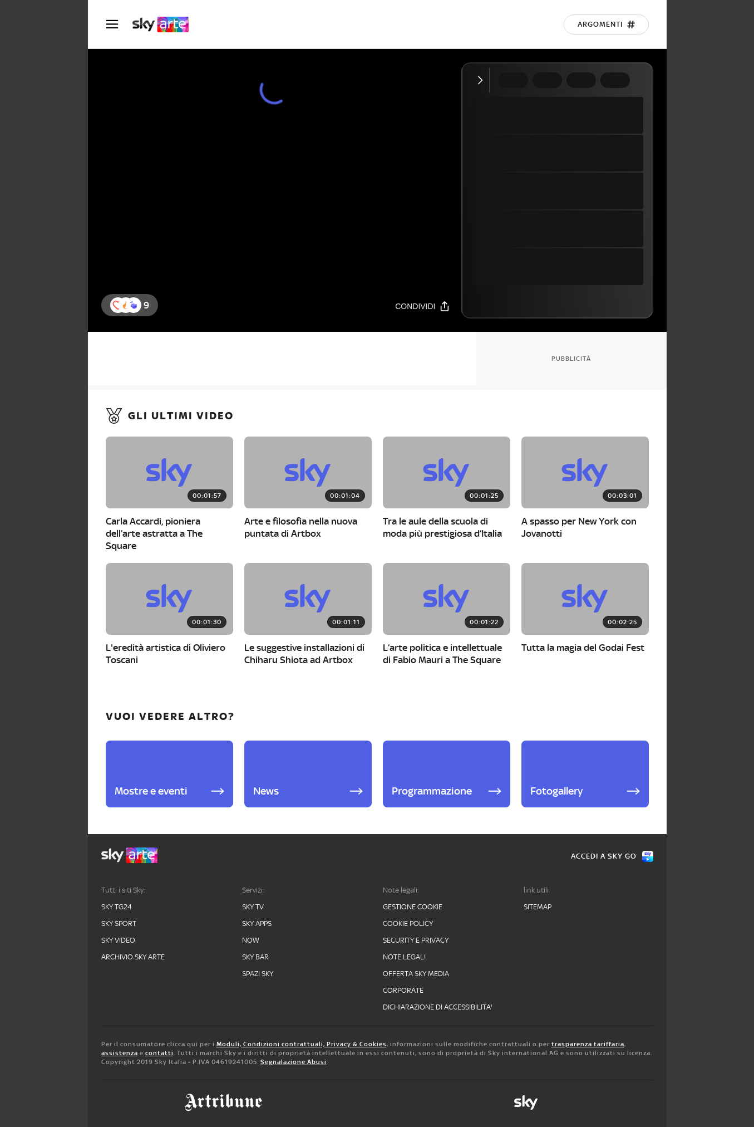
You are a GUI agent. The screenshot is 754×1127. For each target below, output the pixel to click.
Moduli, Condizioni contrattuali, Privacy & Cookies (301, 1044)
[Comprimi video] (483, 80)
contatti (159, 1053)
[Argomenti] (606, 24)
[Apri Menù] (119, 24)
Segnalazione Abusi (293, 1062)
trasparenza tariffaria (587, 1044)
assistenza (119, 1053)
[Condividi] (422, 306)
